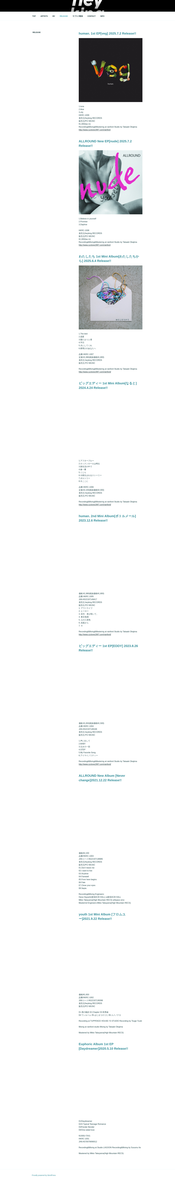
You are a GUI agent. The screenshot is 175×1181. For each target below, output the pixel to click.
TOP (34, 16)
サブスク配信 (78, 16)
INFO (102, 16)
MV (53, 16)
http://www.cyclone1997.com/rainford (94, 130)
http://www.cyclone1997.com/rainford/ (95, 372)
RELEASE (64, 16)
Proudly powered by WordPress (44, 1175)
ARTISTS (44, 16)
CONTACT (92, 16)
